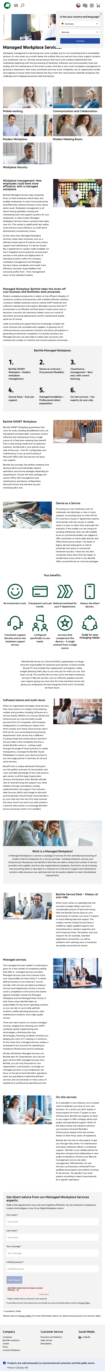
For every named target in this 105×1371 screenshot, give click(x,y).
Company (9, 1331)
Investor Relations (11, 1350)
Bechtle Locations (11, 1340)
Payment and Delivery (51, 1336)
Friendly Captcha (44, 1294)
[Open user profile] (92, 5)
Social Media (87, 1331)
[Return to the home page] (7, 5)
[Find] (22, 5)
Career (6, 1343)
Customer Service (52, 1331)
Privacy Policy (84, 1303)
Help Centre (46, 1340)
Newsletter (46, 1343)
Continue (80, 41)
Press (5, 1346)
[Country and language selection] (78, 5)
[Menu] (16, 5)
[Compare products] (85, 5)
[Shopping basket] (98, 5)
